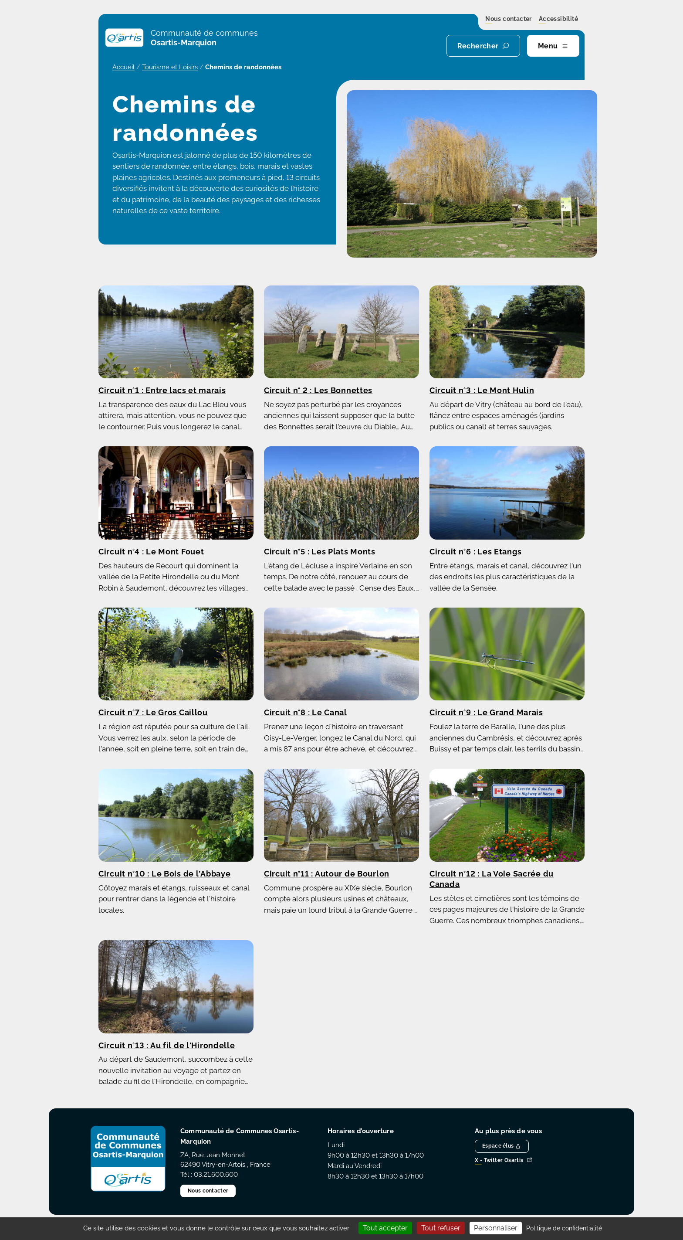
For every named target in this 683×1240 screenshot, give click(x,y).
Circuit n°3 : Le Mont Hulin (481, 390)
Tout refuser (440, 1228)
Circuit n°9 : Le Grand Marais (486, 712)
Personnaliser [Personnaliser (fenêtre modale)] (495, 1228)
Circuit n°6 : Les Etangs (475, 551)
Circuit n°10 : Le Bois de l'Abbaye (164, 873)
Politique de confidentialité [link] (564, 1228)
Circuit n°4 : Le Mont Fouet (151, 551)
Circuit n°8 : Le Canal (305, 712)
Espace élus (501, 1146)
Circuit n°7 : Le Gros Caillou (153, 712)
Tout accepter (385, 1228)
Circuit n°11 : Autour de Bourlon (326, 873)
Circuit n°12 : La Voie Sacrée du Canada (491, 879)
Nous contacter (508, 19)
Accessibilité (558, 19)
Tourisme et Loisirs (170, 67)
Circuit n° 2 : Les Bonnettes (318, 390)
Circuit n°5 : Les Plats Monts (319, 551)
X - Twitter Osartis (503, 1160)
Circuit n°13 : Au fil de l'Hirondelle (166, 1045)
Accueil (123, 67)
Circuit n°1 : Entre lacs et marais (162, 390)
